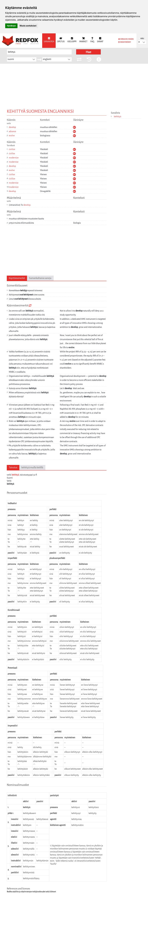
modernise (13, 162)
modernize (13, 158)
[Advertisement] (74, 85)
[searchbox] (39, 52)
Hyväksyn (11, 26)
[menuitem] (49, 40)
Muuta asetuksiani (28, 26)
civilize (12, 149)
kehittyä (15, 475)
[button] (143, 42)
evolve (12, 135)
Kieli (142, 38)
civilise (12, 153)
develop (12, 127)
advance (12, 131)
